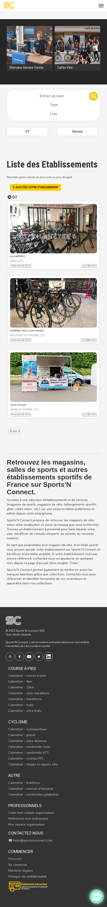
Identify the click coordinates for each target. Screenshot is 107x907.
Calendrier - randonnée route (29, 747)
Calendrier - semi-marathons (28, 693)
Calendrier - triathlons (24, 783)
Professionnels (25, 805)
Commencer (20, 851)
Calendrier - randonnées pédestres (33, 794)
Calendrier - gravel (21, 735)
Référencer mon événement (28, 818)
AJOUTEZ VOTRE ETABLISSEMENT (35, 187)
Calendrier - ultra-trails (25, 711)
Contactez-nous (25, 833)
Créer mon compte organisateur (31, 813)
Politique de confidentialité (27, 876)
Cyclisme (17, 721)
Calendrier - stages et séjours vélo (33, 764)
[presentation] (55, 74)
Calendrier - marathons (25, 699)
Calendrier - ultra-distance (27, 741)
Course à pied (22, 668)
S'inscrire (14, 859)
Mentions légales (20, 870)
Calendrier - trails (20, 705)
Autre (14, 775)
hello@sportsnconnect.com (30, 840)
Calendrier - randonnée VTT (28, 753)
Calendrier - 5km (20, 681)
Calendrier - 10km (21, 687)
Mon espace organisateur (26, 824)
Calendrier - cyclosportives (27, 729)
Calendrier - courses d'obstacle (30, 789)
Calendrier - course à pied (27, 675)
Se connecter (17, 865)
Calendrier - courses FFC (26, 758)
